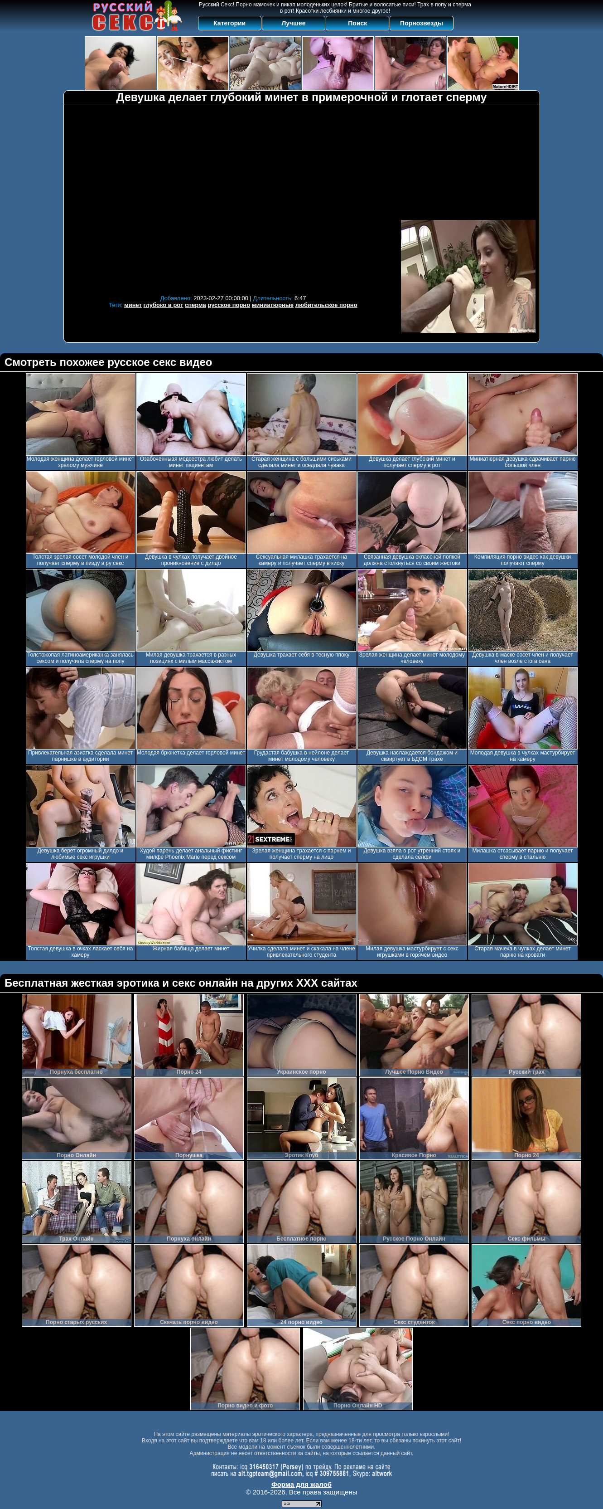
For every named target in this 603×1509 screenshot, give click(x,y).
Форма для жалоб (301, 1484)
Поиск (357, 23)
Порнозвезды (421, 23)
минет (133, 305)
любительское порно (326, 305)
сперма (195, 305)
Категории (229, 23)
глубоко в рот (163, 305)
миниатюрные (273, 305)
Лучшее (293, 23)
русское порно (228, 305)
